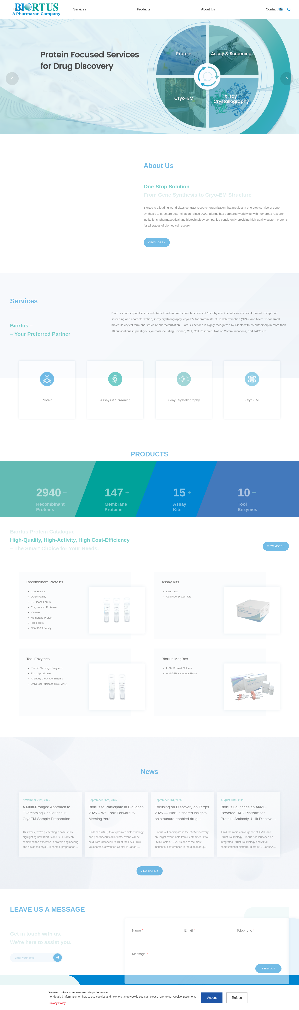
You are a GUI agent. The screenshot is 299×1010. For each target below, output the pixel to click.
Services (153, 9)
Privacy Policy (57, 1003)
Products (187, 9)
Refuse (237, 997)
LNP (103, 91)
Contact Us (259, 9)
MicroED (92, 91)
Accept (212, 997)
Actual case (76, 91)
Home (120, 9)
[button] (286, 78)
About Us (222, 9)
